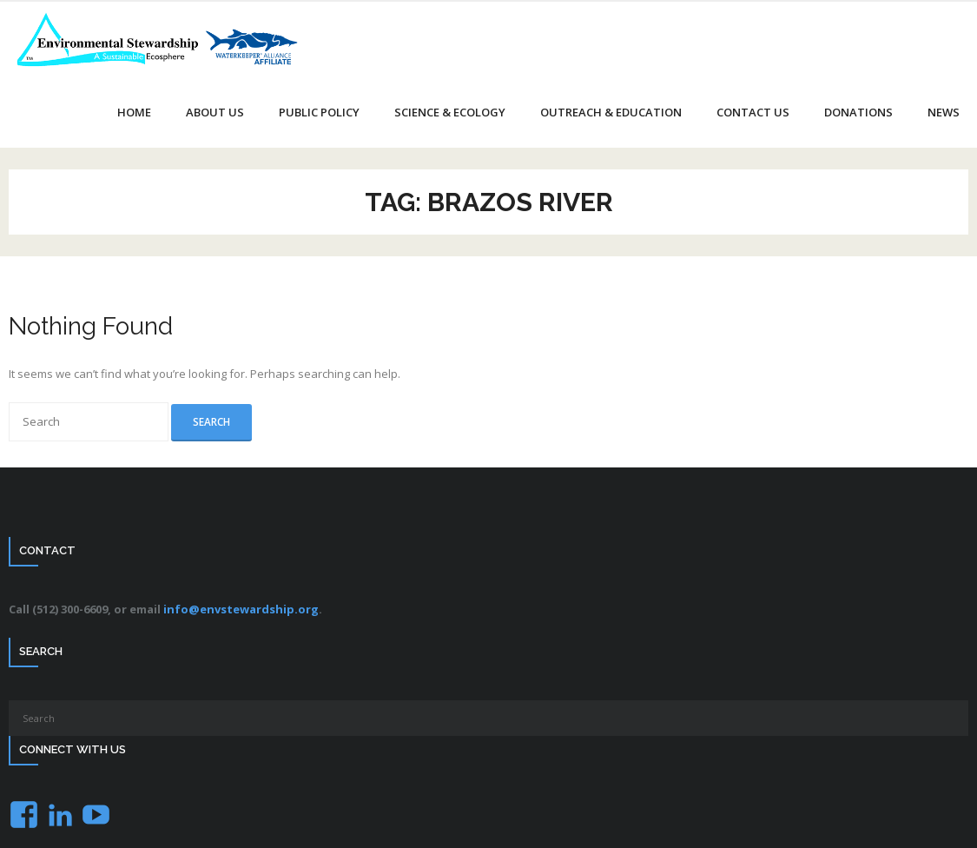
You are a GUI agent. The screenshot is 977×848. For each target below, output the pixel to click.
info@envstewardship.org (241, 609)
